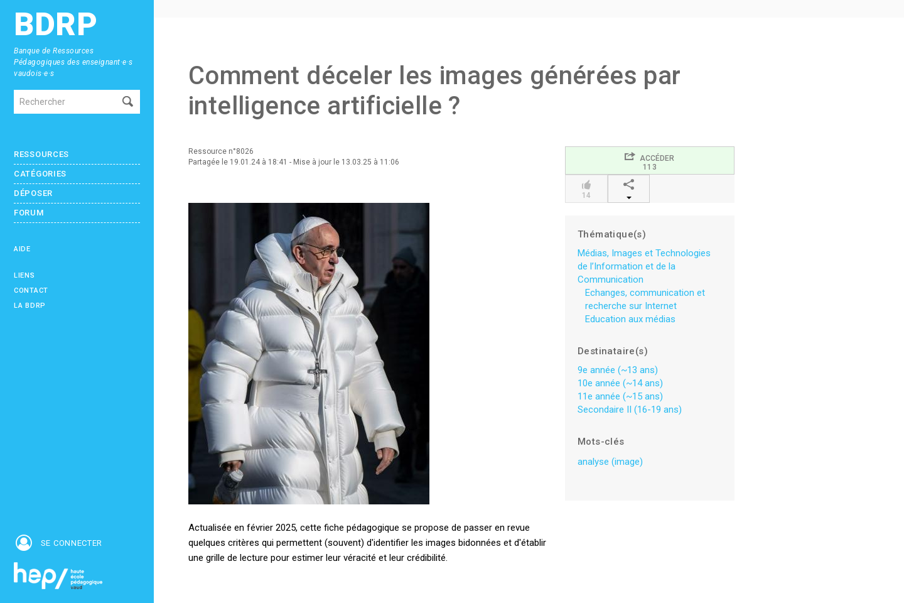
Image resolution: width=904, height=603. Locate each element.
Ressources (41, 154)
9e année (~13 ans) (618, 370)
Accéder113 (649, 161)
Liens (24, 275)
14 (586, 189)
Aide (22, 249)
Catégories (40, 173)
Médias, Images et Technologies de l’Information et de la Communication (644, 266)
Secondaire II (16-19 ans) (630, 409)
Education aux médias (630, 319)
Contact (31, 290)
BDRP (56, 25)
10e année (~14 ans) (620, 383)
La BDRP (30, 306)
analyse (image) (610, 461)
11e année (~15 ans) (620, 396)
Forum (29, 212)
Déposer (33, 193)
